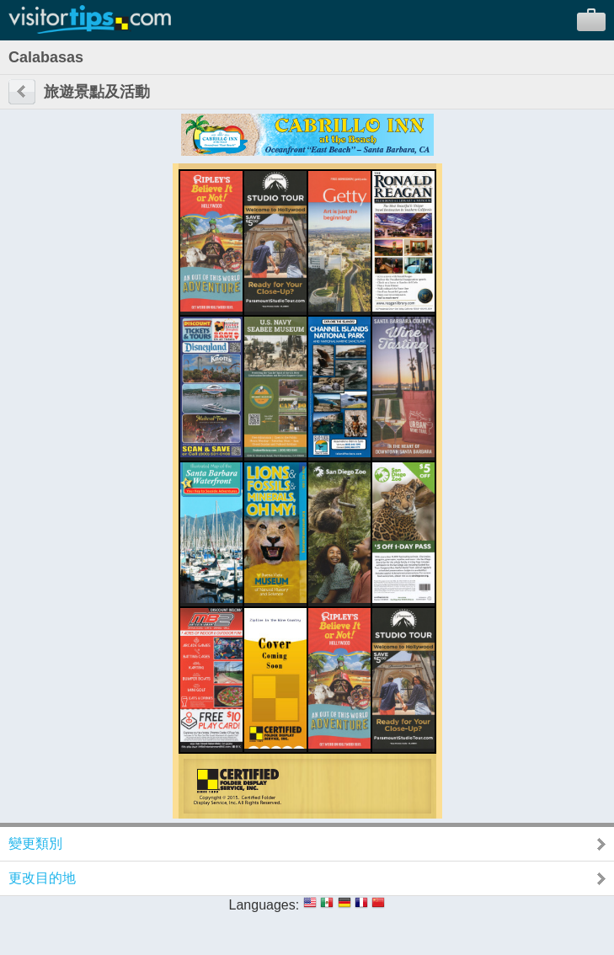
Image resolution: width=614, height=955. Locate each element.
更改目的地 (42, 878)
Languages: (264, 905)
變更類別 (35, 843)
